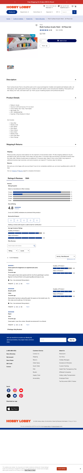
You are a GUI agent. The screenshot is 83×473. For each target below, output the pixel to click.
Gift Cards (9, 363)
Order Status (36, 363)
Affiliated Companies (65, 372)
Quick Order (36, 366)
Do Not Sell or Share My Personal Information (56, 421)
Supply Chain (36, 375)
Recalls (35, 372)
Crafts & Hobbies (18, 18)
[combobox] (67, 12)
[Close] (80, 469)
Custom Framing (64, 366)
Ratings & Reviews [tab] (15, 178)
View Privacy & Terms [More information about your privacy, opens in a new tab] (30, 470)
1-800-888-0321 (11, 350)
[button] (41, 80)
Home (8, 18)
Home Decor (36, 12)
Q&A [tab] (27, 178)
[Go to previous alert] (15, 2)
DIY (57, 12)
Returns (20, 171)
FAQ (34, 369)
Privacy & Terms (73, 421)
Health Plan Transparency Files (68, 369)
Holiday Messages (64, 360)
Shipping (14, 171)
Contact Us (36, 353)
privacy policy (47, 426)
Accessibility (36, 378)
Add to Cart (62, 41)
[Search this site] (74, 12)
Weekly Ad (12, 12)
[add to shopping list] (36, 25)
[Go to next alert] (66, 2)
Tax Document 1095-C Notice (67, 381)
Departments (23, 12)
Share (44, 46)
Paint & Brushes (40, 18)
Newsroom (62, 353)
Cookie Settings (62, 468)
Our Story (62, 356)
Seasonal (48, 12)
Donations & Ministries (65, 363)
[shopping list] (72, 6)
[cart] (76, 6)
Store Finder (10, 360)
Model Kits (29, 18)
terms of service (56, 426)
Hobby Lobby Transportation (67, 375)
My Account (9, 357)
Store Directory (10, 354)
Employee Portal (63, 378)
